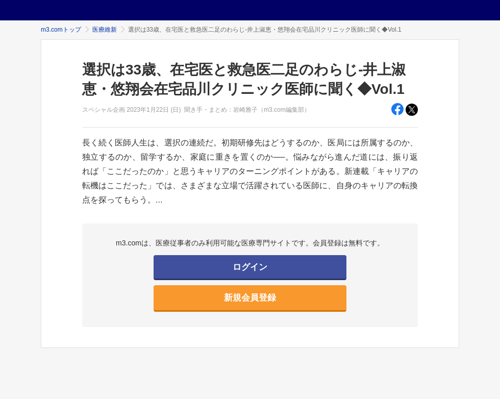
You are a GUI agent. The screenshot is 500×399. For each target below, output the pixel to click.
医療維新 (104, 29)
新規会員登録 (250, 298)
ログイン (250, 267)
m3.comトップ (61, 29)
